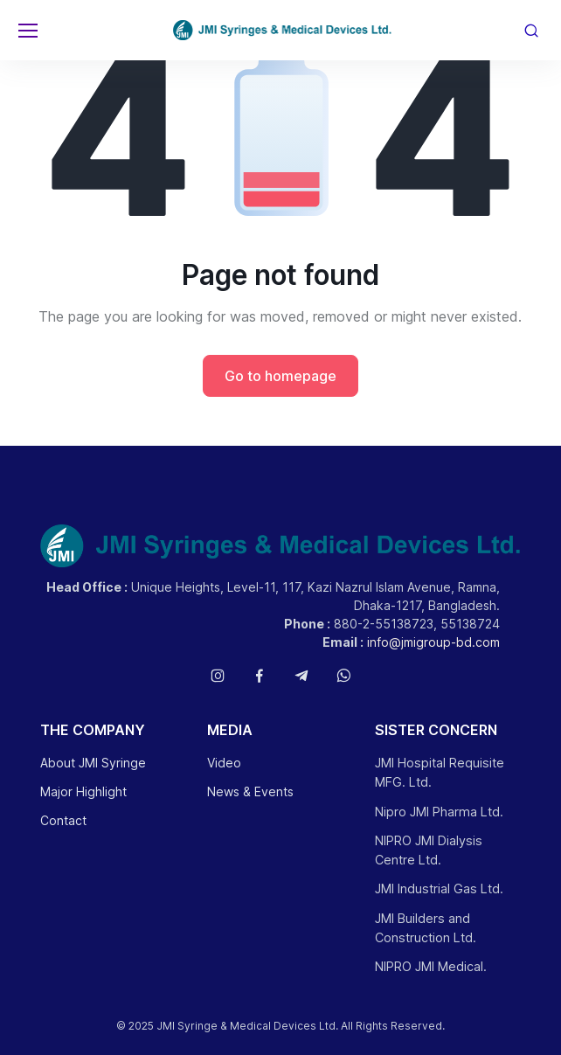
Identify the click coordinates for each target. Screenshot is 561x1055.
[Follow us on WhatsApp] (343, 675)
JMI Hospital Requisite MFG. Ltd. (439, 772)
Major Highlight (83, 791)
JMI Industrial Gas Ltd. (439, 888)
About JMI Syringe (93, 762)
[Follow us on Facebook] (259, 675)
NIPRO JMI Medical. (431, 966)
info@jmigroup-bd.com (433, 642)
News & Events (250, 791)
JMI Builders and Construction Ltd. (425, 928)
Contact (63, 820)
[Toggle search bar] (531, 31)
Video (224, 762)
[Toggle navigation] (27, 30)
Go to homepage (280, 376)
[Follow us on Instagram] (217, 675)
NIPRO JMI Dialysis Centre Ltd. (428, 850)
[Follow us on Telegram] (301, 675)
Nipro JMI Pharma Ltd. (439, 811)
